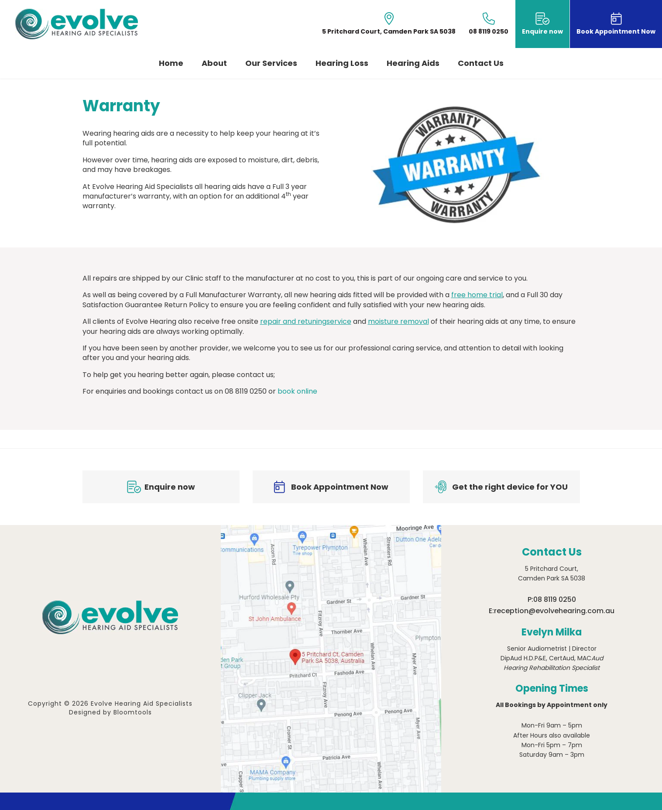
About (214, 64)
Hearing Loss (342, 64)
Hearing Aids (413, 64)
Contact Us (481, 64)
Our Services (271, 64)
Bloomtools (132, 712)
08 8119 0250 (554, 599)
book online (297, 391)
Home (171, 64)
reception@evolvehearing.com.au (554, 611)
